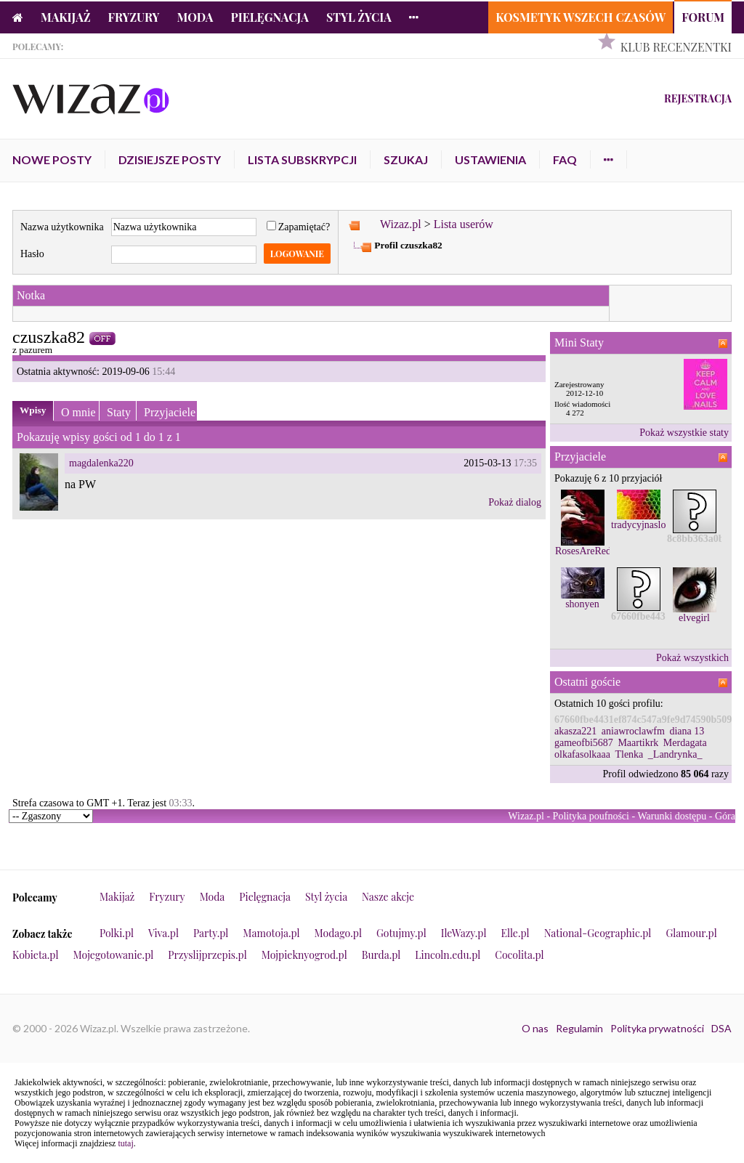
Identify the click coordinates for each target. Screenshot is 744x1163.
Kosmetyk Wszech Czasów (581, 17)
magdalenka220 (101, 463)
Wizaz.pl (400, 224)
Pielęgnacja (269, 17)
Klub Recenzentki (676, 46)
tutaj (125, 1143)
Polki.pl (117, 933)
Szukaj (406, 159)
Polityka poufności (591, 816)
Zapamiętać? (299, 227)
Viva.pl (163, 933)
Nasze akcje (388, 897)
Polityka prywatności (657, 1028)
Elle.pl (515, 933)
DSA (721, 1028)
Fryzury (134, 17)
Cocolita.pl (519, 955)
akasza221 (575, 731)
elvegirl (694, 617)
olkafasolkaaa (582, 754)
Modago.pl (338, 933)
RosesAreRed (583, 551)
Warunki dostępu (671, 816)
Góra (725, 816)
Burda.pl (381, 955)
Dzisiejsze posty (169, 159)
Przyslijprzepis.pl (207, 955)
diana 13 (686, 731)
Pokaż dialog (514, 502)
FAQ (565, 159)
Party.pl (210, 933)
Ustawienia (490, 159)
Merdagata (685, 742)
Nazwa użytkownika (62, 227)
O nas (535, 1028)
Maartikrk (638, 742)
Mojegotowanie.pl (113, 955)
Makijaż (66, 17)
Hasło (32, 253)
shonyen (582, 604)
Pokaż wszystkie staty (684, 432)
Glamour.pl (691, 933)
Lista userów (463, 224)
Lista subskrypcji (302, 159)
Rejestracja (698, 98)
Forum (703, 17)
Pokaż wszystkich (692, 657)
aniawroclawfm (633, 731)
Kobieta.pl (35, 955)
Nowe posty (52, 159)
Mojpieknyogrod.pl (304, 955)
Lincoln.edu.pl (447, 955)
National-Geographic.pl (598, 933)
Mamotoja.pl (271, 933)
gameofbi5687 (583, 742)
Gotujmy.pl (401, 933)
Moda (195, 17)
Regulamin (579, 1028)
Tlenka (629, 754)
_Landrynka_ (675, 754)
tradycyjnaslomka (647, 524)
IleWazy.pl (464, 933)
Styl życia (359, 17)
